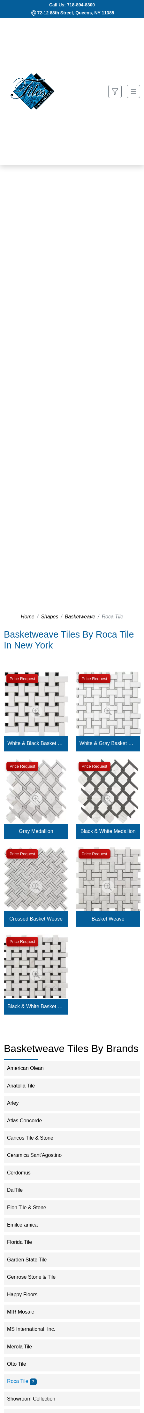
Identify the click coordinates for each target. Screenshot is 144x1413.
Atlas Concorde (28, 1120)
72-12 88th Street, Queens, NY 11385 (75, 12)
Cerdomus (24, 1172)
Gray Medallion (36, 831)
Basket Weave (108, 919)
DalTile (20, 1190)
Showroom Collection (36, 1398)
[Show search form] (115, 91)
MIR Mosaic (24, 1312)
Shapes (49, 616)
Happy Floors (27, 1294)
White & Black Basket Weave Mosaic (35, 743)
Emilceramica (27, 1225)
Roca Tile (22, 1381)
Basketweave (80, 616)
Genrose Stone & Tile (35, 1277)
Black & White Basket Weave (35, 1006)
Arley (18, 1103)
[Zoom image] (36, 711)
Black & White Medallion (108, 831)
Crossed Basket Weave (36, 919)
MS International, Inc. (35, 1329)
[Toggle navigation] (133, 91)
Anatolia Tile (26, 1085)
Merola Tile (24, 1346)
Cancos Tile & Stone (35, 1138)
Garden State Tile (32, 1259)
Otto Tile (22, 1364)
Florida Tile (24, 1242)
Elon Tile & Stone (32, 1207)
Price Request (22, 678)
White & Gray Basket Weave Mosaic (108, 743)
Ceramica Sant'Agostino (38, 1155)
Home (27, 616)
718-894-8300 (81, 4)
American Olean (29, 1068)
